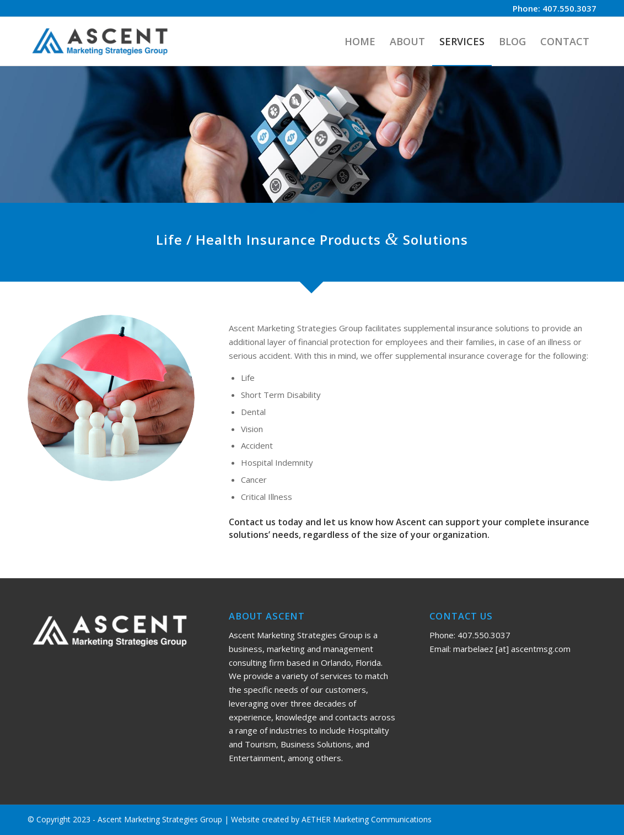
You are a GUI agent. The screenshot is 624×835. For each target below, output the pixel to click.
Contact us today (266, 522)
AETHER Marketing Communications (367, 819)
